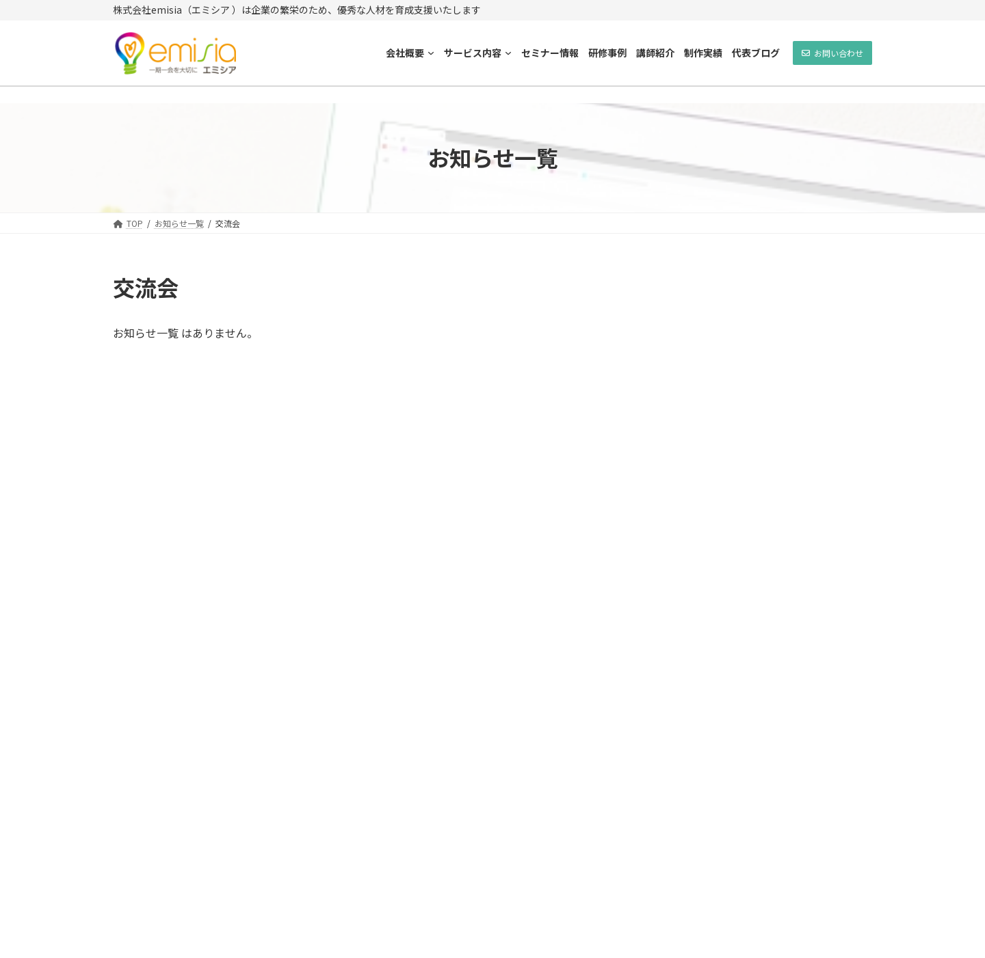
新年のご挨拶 (756, 701)
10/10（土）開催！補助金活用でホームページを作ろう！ (798, 553)
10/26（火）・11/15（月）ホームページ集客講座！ (798, 399)
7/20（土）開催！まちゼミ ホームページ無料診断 (795, 630)
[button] (832, 53)
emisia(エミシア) (447, 940)
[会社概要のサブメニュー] (431, 52)
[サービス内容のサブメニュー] (508, 52)
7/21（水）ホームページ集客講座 (795, 476)
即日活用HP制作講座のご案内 (792, 315)
